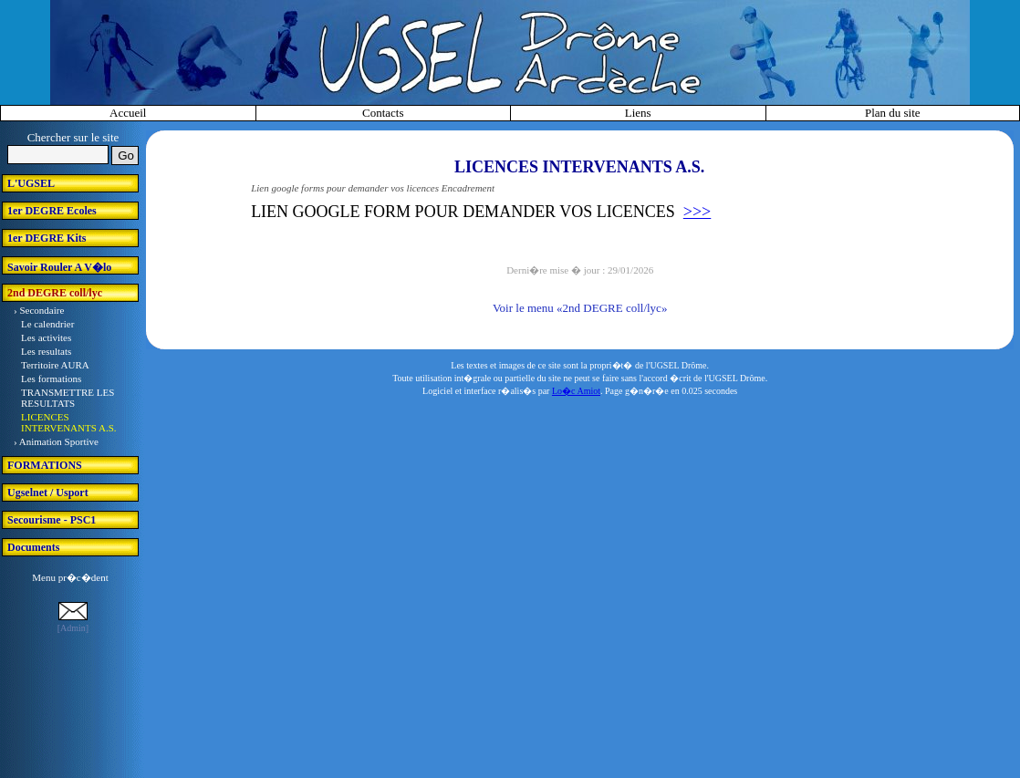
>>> (697, 211)
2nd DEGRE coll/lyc (54, 292)
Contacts (383, 112)
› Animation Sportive (56, 441)
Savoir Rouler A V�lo (59, 267)
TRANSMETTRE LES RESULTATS (67, 398)
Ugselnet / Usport (47, 492)
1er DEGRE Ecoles (52, 210)
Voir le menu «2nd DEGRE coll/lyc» (580, 308)
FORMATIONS (44, 465)
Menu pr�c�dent (70, 577)
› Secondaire (39, 310)
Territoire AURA (55, 364)
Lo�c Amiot (576, 391)
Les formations (51, 378)
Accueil (127, 112)
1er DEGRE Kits (46, 238)
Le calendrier (47, 323)
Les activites (46, 337)
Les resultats (46, 351)
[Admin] (72, 628)
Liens (638, 112)
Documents (33, 547)
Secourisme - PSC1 (51, 519)
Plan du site (893, 112)
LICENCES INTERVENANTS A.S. (69, 422)
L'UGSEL (31, 183)
